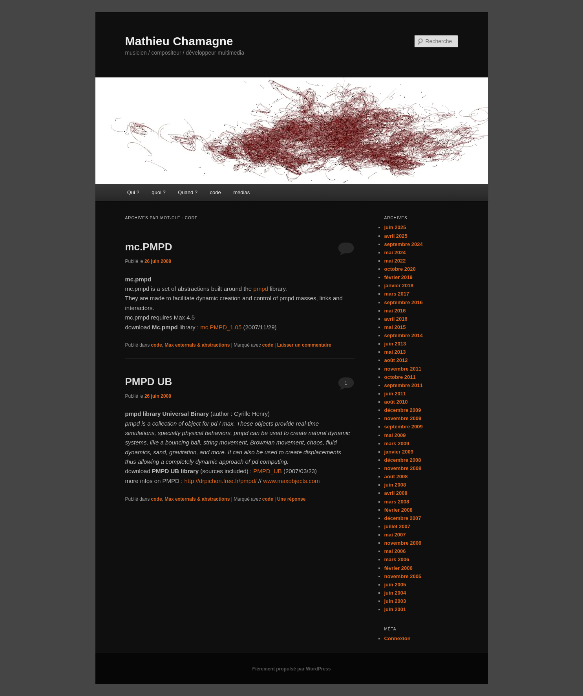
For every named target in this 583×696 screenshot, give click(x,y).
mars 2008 (396, 502)
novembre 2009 (403, 418)
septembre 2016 (403, 302)
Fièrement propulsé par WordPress (291, 669)
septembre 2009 (403, 427)
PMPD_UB (267, 471)
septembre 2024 (403, 244)
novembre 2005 (403, 576)
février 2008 (398, 510)
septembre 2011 (403, 385)
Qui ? (133, 192)
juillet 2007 (397, 526)
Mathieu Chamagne (179, 41)
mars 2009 (396, 443)
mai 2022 (395, 261)
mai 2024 (395, 252)
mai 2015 (395, 327)
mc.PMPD (148, 247)
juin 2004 (395, 593)
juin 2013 (395, 344)
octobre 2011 (400, 377)
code (215, 192)
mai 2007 (395, 535)
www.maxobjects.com (291, 480)
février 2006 (398, 568)
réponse (291, 499)
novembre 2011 (403, 369)
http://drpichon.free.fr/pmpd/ (220, 480)
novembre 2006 (403, 543)
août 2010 (396, 402)
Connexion (397, 638)
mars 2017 (396, 294)
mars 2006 (396, 559)
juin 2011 (395, 394)
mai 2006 (395, 551)
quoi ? (158, 192)
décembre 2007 (402, 518)
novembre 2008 (403, 468)
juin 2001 (395, 609)
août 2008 (396, 476)
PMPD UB (148, 381)
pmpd (260, 288)
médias (241, 192)
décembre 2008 (402, 460)
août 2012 (396, 360)
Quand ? (187, 192)
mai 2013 (395, 352)
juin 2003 (395, 601)
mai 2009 (395, 435)
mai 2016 (395, 311)
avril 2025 (396, 236)
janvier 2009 (398, 452)
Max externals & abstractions (197, 345)
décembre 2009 (402, 410)
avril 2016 (396, 319)
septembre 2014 (403, 335)
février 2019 (398, 277)
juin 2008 (395, 485)
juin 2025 (395, 227)
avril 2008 (396, 493)
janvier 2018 (398, 285)
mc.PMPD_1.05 (220, 327)
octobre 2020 (400, 269)
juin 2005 (395, 585)
